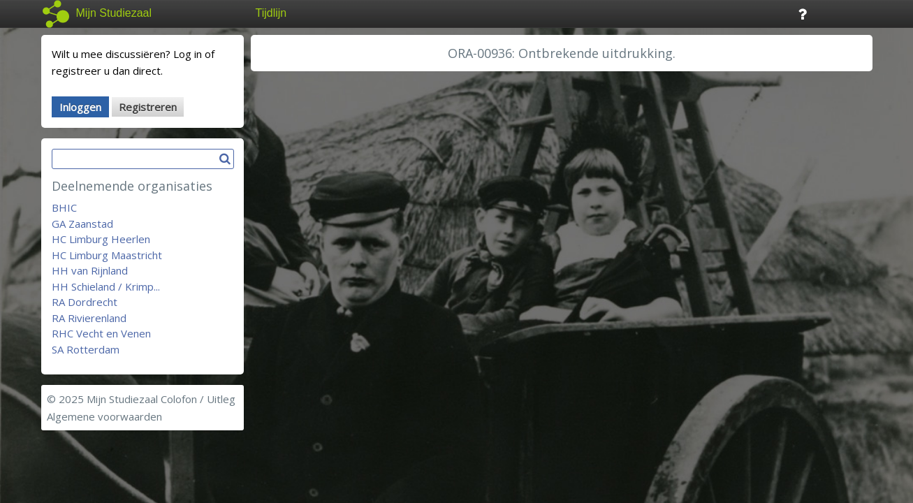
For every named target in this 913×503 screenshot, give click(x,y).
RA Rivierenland (89, 318)
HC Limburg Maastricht (107, 255)
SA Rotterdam (85, 349)
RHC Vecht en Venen (101, 333)
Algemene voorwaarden (104, 416)
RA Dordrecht (84, 302)
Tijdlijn (271, 13)
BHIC (64, 207)
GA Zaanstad (82, 224)
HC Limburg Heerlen (101, 239)
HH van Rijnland (90, 270)
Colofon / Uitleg (198, 399)
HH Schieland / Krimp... (106, 286)
